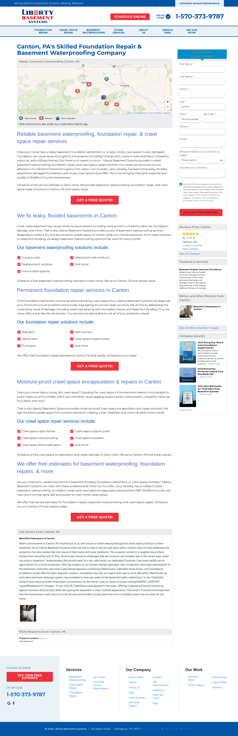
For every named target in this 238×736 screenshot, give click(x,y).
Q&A (131, 692)
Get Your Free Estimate (30, 677)
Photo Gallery (196, 685)
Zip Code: (209, 114)
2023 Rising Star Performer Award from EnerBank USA (210, 371)
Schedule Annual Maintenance (199, 3)
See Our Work (191, 31)
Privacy (210, 200)
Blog (155, 703)
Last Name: (186, 76)
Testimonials (219, 677)
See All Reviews (189, 253)
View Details (190, 249)
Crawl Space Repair (68, 31)
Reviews (217, 687)
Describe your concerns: (193, 167)
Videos (133, 682)
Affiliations (159, 690)
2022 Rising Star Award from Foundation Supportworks (210, 345)
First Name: (186, 64)
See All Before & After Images (198, 328)
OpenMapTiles (140, 113)
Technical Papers (134, 704)
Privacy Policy (152, 728)
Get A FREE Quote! (95, 200)
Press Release (137, 697)
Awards (157, 677)
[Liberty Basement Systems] (35, 16)
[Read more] (214, 363)
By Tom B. (189, 237)
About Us (143, 31)
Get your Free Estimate (201, 212)
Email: (183, 139)
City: (182, 101)
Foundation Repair (43, 31)
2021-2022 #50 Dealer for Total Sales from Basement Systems (210, 389)
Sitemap (188, 728)
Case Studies (219, 682)
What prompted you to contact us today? (199, 153)
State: (183, 114)
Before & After (193, 678)
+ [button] (168, 102)
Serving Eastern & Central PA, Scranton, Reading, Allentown (48, 3)
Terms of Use (199, 200)
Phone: (184, 126)
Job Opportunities (161, 683)
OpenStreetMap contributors (159, 113)
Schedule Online (130, 17)
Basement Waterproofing (93, 31)
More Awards (185, 410)
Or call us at (14, 687)
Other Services (119, 31)
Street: (184, 89)
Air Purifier (99, 677)
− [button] (168, 107)
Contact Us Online (19, 668)
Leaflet (128, 113)
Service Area (167, 31)
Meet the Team (158, 696)
